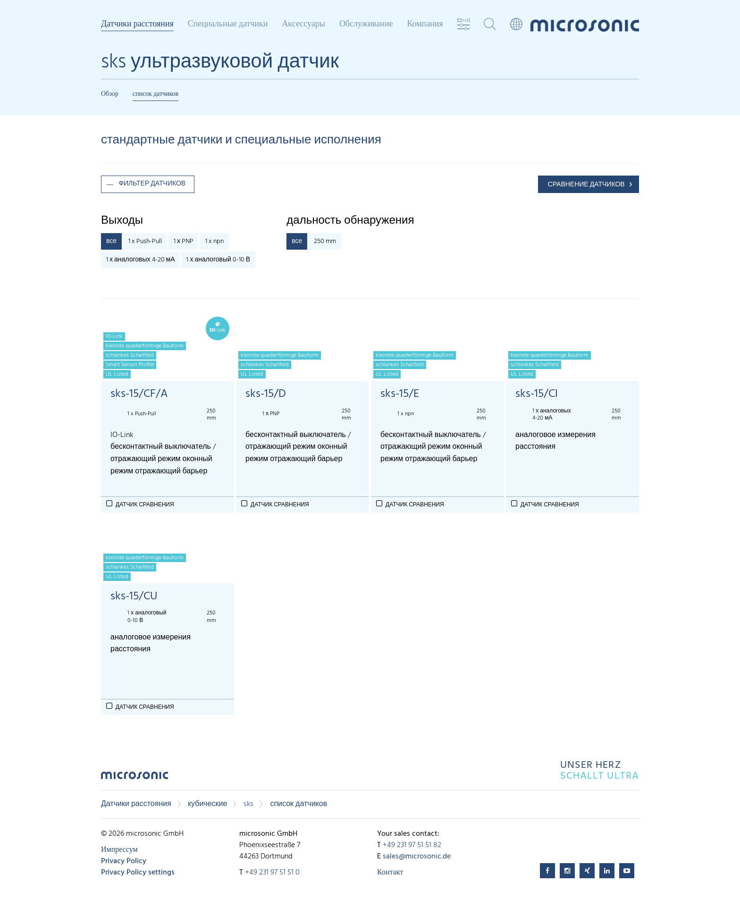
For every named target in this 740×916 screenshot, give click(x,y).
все (111, 241)
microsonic (134, 778)
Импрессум (119, 850)
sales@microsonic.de (417, 856)
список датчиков (156, 94)
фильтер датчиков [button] (151, 183)
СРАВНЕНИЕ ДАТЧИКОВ (586, 184)
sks (248, 804)
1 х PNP (183, 241)
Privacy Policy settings (138, 872)
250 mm (325, 241)
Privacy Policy (123, 861)
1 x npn (214, 241)
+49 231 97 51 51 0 (272, 872)
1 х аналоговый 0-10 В (218, 259)
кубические (207, 804)
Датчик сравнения (145, 505)
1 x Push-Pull (145, 241)
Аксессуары (303, 24)
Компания (425, 24)
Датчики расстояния (137, 25)
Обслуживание (366, 24)
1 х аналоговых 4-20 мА (140, 259)
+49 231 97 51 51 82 (412, 845)
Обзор (109, 94)
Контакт (390, 872)
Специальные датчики (228, 24)
